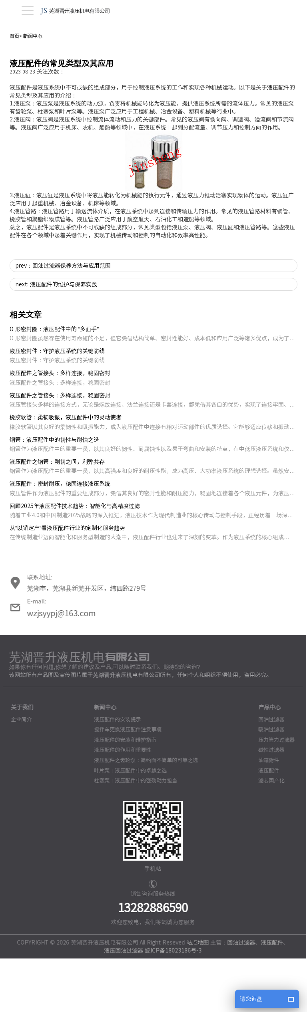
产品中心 (266, 761)
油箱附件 (265, 813)
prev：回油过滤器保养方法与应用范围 (63, 319)
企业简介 (18, 773)
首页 (14, 89)
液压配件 (278, 141)
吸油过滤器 (268, 783)
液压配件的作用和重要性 (119, 803)
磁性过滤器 (268, 803)
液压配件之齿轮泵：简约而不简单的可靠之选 (143, 813)
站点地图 (194, 996)
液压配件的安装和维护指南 (122, 793)
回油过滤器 (268, 773)
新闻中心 (32, 89)
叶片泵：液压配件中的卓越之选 (127, 824)
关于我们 (19, 761)
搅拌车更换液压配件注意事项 (124, 783)
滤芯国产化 (268, 834)
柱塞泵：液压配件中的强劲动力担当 (132, 834)
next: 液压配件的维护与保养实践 (56, 338)
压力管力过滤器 (273, 793)
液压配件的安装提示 (114, 773)
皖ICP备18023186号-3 (170, 1004)
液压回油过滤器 (120, 1004)
